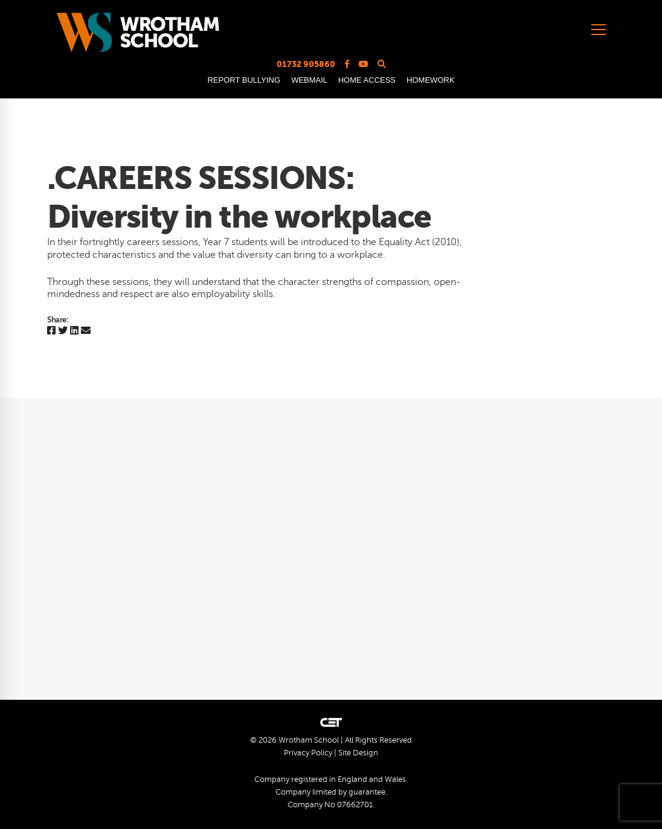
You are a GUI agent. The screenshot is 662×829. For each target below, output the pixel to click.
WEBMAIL (309, 80)
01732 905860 (306, 64)
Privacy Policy (308, 753)
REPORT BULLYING (243, 80)
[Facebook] (51, 331)
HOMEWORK (430, 80)
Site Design (358, 753)
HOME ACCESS (367, 80)
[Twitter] (63, 331)
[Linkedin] (74, 331)
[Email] (86, 331)
